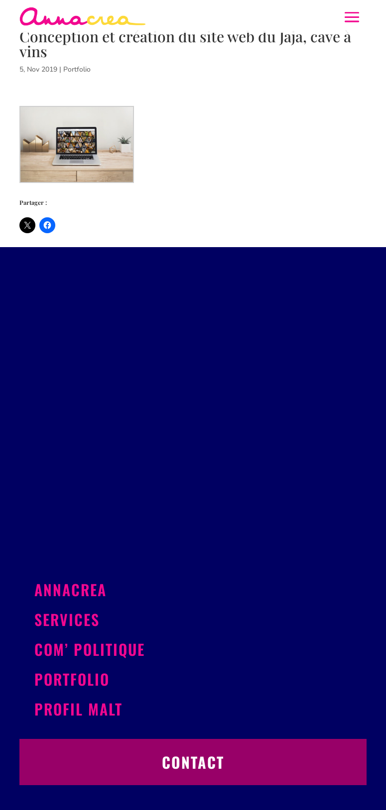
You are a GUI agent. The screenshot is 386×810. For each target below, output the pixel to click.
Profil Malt (78, 709)
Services (67, 619)
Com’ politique (89, 649)
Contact (193, 762)
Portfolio (77, 69)
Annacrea (70, 589)
